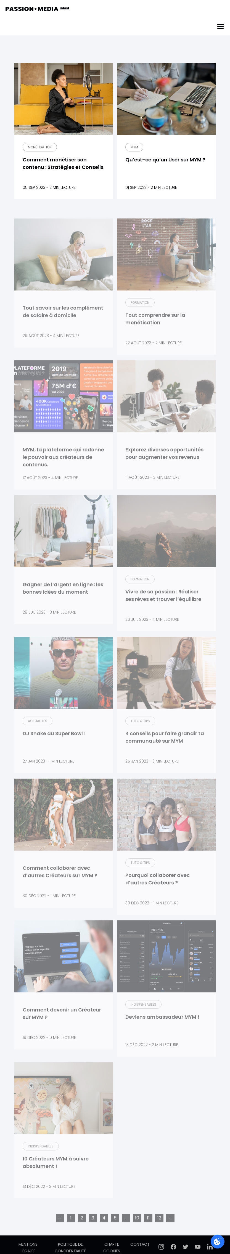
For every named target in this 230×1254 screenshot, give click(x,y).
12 (159, 1231)
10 (137, 1231)
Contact (140, 1244)
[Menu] (220, 26)
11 (148, 1231)
